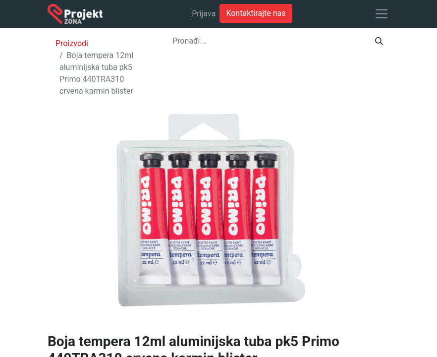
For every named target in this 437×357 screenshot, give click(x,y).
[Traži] (379, 41)
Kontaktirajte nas (255, 13)
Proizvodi (71, 43)
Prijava (204, 13)
